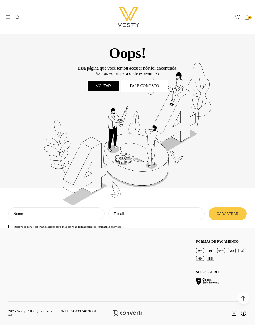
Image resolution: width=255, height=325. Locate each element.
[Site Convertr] (127, 313)
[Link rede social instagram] (234, 313)
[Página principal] (128, 17)
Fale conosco (144, 86)
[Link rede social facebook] (243, 313)
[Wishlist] (237, 17)
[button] (243, 298)
